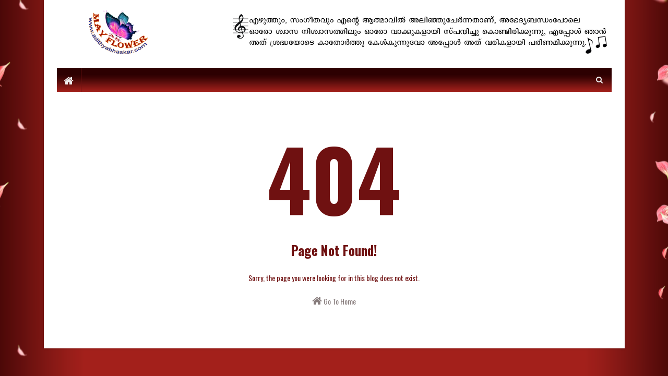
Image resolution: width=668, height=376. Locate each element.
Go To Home (334, 301)
